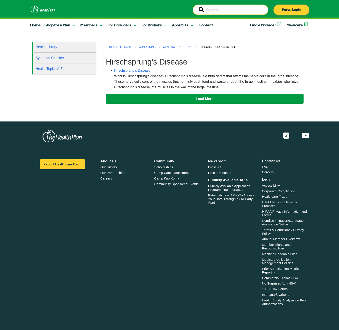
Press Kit (214, 167)
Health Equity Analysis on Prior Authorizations (284, 302)
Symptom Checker (50, 58)
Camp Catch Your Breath (172, 173)
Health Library (46, 47)
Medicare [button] (294, 25)
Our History (108, 167)
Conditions (147, 47)
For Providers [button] (119, 25)
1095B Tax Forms (275, 289)
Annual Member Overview (281, 239)
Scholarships (163, 167)
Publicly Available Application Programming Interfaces (229, 187)
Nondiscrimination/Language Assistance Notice (283, 222)
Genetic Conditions (177, 47)
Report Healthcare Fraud (62, 164)
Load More (205, 99)
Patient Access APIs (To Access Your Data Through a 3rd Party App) (231, 198)
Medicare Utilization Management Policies (277, 261)
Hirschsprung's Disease (132, 70)
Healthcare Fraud (274, 196)
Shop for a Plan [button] (57, 25)
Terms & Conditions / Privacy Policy (283, 231)
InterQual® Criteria (275, 294)
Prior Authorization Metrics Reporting (281, 270)
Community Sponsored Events (176, 184)
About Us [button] (180, 25)
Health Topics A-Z (49, 69)
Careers (106, 178)
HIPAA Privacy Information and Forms (284, 213)
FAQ (265, 166)
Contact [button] (205, 25)
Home (35, 25)
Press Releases (219, 173)
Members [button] (88, 25)
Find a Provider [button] (263, 25)
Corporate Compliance (278, 191)
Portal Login (291, 10)
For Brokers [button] (151, 25)
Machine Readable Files (279, 254)
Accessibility (271, 185)
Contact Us (271, 161)
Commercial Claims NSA (280, 278)
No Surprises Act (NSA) (279, 283)
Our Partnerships (112, 173)
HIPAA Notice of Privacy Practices (279, 204)
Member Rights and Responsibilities (276, 246)
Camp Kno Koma (166, 178)
